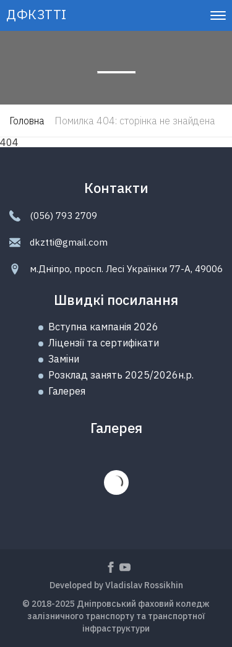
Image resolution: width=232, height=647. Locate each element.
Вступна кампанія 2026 (103, 326)
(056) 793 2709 (63, 215)
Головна (27, 120)
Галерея (66, 391)
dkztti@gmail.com (69, 242)
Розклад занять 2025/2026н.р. (121, 375)
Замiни (63, 359)
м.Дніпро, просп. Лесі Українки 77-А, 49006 (126, 268)
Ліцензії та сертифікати (103, 342)
